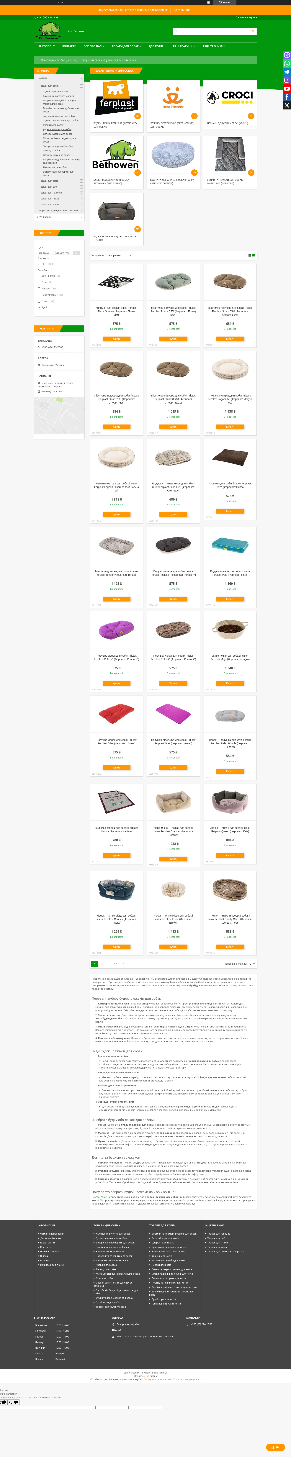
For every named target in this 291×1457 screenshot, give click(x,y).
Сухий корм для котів (164, 1299)
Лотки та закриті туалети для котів (172, 1269)
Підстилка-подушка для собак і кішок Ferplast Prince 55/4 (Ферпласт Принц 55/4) (173, 311)
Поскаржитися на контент (157, 1379)
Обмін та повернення (52, 1233)
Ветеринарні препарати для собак (115, 1242)
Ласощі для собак (106, 1269)
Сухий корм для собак (55, 91)
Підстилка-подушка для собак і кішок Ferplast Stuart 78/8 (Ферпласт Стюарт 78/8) (116, 399)
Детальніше (182, 10)
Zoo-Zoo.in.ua (102, 1197)
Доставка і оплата (50, 1238)
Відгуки (44, 1256)
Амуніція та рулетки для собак (113, 1233)
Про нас (44, 1260)
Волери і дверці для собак (57, 133)
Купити (117, 338)
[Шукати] (253, 31)
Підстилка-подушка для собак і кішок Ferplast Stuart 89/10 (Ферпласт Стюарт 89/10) (173, 399)
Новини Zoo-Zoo (49, 1251)
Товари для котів (48, 180)
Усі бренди (45, 217)
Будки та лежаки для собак (111, 1238)
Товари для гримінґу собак (58, 146)
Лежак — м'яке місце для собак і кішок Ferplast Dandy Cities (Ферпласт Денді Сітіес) (230, 919)
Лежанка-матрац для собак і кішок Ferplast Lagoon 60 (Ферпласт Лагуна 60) (116, 487)
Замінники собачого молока (58, 96)
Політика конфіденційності (187, 1379)
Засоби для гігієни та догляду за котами (174, 1287)
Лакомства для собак (55, 167)
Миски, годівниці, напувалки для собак (118, 1273)
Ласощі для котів (161, 1264)
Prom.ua (163, 1372)
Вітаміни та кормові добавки (112, 1247)
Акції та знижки (214, 46)
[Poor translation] (13, 1402)
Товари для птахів (49, 198)
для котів (156, 46)
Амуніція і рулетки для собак (59, 116)
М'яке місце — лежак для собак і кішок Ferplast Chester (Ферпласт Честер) (173, 831)
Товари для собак (125, 46)
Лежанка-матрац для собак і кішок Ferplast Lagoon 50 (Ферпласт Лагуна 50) (230, 399)
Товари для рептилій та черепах (225, 1251)
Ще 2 (44, 307)
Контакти (69, 46)
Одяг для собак (51, 150)
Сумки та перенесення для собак (114, 1298)
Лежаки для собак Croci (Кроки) (227, 123)
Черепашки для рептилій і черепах (58, 210)
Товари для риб (48, 186)
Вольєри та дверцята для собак (114, 1256)
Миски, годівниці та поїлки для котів (172, 1273)
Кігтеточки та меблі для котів (168, 1260)
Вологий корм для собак (56, 155)
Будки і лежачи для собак (57, 129)
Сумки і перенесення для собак (60, 120)
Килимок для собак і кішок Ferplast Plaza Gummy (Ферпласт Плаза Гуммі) (116, 311)
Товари (43, 77)
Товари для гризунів (50, 192)
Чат (276, 1447)
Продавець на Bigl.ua (145, 1376)
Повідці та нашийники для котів (170, 1282)
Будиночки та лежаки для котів (169, 1247)
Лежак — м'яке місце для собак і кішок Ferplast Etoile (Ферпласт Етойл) (173, 919)
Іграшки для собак (53, 125)
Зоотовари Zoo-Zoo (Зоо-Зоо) (59, 60)
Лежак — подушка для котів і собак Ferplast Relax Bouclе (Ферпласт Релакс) (230, 743)
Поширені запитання (52, 1264)
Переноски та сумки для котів (169, 1278)
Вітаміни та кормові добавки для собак (174, 1233)
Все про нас (93, 46)
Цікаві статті (47, 1242)
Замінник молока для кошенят (169, 1251)
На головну (46, 46)
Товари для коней (49, 204)
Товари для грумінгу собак (111, 1306)
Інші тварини (182, 46)
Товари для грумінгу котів (166, 1303)
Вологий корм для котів (165, 1238)
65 (115, 963)
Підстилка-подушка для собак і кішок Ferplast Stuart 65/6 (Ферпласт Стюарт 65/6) (230, 311)
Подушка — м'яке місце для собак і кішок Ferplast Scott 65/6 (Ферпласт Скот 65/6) (173, 487)
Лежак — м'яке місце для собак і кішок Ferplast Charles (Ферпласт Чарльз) (116, 919)
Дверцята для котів (163, 1242)
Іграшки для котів (162, 1256)
